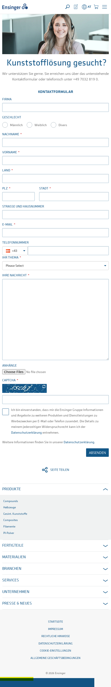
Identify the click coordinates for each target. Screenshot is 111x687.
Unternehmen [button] (15, 592)
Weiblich (40, 125)
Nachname (10, 134)
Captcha (9, 380)
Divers (63, 125)
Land (6, 170)
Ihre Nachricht (14, 275)
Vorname (9, 152)
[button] (104, 7)
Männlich (16, 125)
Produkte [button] (11, 489)
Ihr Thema (10, 257)
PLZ (5, 188)
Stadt (43, 188)
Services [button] (10, 580)
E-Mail (7, 224)
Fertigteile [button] (13, 545)
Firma (7, 99)
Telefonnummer (15, 242)
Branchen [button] (11, 569)
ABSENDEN (97, 452)
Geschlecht (11, 117)
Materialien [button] (14, 557)
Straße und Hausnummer (23, 206)
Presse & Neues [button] (17, 603)
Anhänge (9, 365)
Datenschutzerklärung (26, 433)
